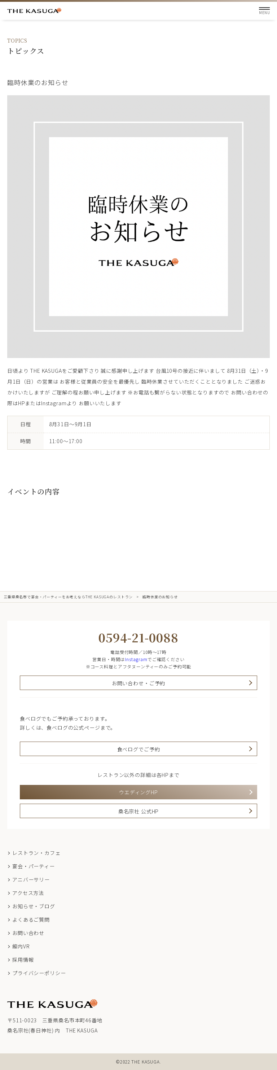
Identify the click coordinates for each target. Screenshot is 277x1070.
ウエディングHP (138, 792)
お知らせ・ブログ (33, 906)
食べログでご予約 (138, 749)
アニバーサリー (31, 879)
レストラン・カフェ (36, 852)
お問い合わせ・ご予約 (138, 683)
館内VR (21, 946)
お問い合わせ (28, 932)
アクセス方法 (28, 892)
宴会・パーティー (33, 866)
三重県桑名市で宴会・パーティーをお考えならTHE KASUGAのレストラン (68, 596)
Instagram (136, 659)
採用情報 (23, 959)
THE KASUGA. (146, 1061)
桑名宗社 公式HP (138, 811)
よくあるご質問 (31, 919)
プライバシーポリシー (39, 973)
